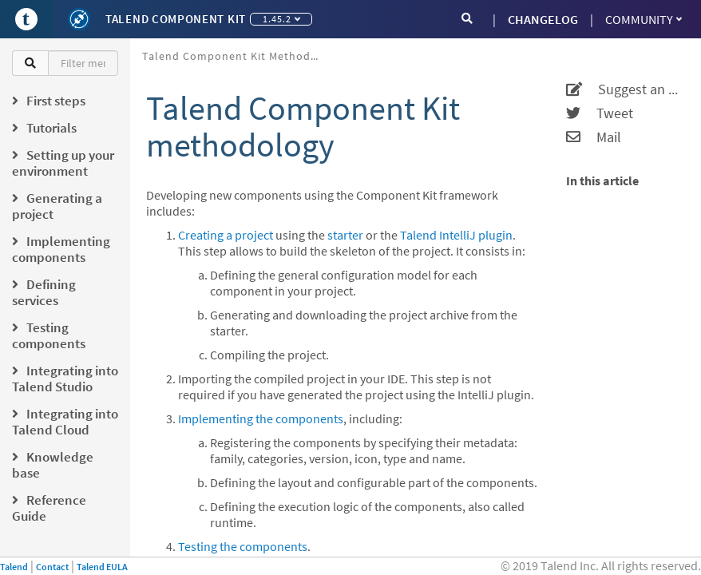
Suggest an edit (623, 89)
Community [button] (643, 19)
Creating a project (225, 235)
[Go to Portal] (26, 19)
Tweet (599, 113)
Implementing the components (260, 418)
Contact (52, 567)
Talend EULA (102, 567)
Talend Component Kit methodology (236, 56)
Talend (14, 567)
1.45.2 (281, 19)
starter (345, 235)
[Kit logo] (79, 19)
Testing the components (242, 546)
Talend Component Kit (175, 18)
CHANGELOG (543, 19)
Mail (593, 137)
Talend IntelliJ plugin (456, 235)
